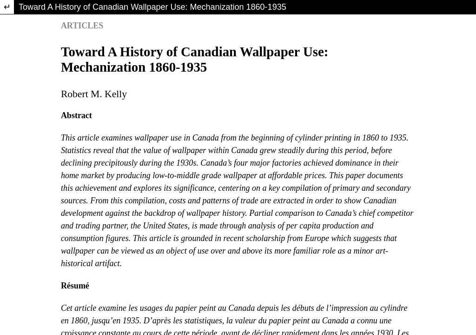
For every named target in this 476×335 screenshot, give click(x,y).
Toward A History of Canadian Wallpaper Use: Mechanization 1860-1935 (152, 7)
